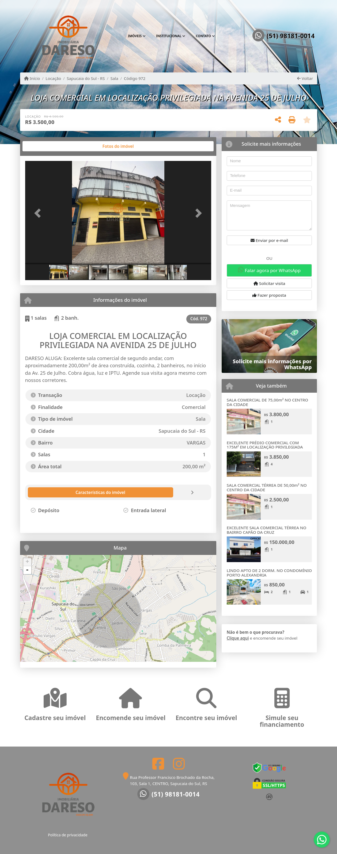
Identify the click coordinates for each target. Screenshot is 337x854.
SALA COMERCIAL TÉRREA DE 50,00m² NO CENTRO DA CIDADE (267, 487)
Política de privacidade (67, 834)
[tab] (42, 146)
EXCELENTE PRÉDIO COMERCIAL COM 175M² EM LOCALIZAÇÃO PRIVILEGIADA (265, 445)
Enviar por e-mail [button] (269, 240)
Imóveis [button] (135, 36)
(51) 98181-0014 (291, 36)
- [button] (27, 570)
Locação (53, 78)
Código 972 (135, 78)
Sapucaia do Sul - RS (86, 78)
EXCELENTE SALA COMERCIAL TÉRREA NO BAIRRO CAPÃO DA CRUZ (266, 530)
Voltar (305, 78)
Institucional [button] (168, 36)
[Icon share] (158, 763)
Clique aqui (238, 638)
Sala (114, 78)
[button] (39, 213)
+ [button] (27, 562)
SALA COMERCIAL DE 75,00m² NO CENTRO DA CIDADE (267, 402)
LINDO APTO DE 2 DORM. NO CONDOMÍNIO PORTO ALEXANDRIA (269, 573)
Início (32, 78)
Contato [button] (203, 36)
